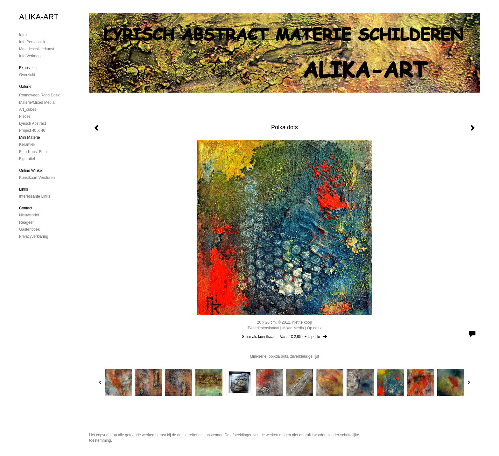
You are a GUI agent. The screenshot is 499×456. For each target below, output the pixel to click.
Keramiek (27, 144)
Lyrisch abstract (32, 123)
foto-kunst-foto (33, 152)
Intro (23, 34)
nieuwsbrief (29, 215)
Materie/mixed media (36, 102)
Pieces (25, 116)
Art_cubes (27, 109)
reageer (26, 222)
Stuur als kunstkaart (284, 336)
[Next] (469, 382)
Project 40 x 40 (32, 130)
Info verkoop (29, 56)
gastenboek (29, 229)
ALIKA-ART (39, 16)
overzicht (27, 75)
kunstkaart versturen (37, 177)
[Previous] (100, 382)
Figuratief (27, 159)
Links (23, 189)
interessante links (34, 196)
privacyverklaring (33, 236)
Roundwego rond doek (39, 95)
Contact (25, 208)
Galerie (25, 86)
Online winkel (31, 170)
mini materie (29, 137)
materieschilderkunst (36, 49)
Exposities (28, 68)
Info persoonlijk (32, 42)
